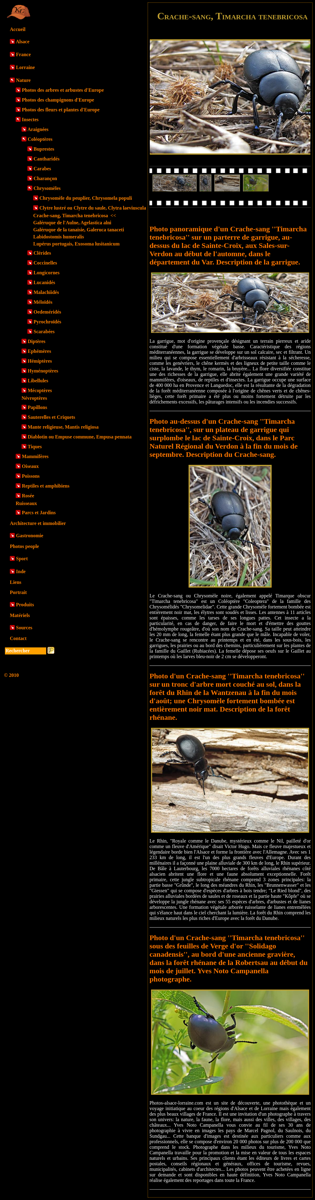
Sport (22, 558)
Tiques (35, 446)
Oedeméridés (47, 311)
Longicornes (46, 272)
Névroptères (34, 398)
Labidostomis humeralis (58, 236)
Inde (21, 571)
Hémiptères (40, 361)
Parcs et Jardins (39, 512)
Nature (23, 80)
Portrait (18, 592)
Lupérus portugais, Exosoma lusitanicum (76, 243)
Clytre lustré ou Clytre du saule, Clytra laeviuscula (92, 207)
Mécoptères (40, 390)
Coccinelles (45, 262)
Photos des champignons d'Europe (58, 99)
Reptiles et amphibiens (46, 485)
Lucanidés (44, 282)
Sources (24, 627)
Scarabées (44, 331)
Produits (25, 604)
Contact (18, 638)
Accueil (18, 29)
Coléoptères (40, 139)
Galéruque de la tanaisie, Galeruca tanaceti (78, 229)
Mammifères (35, 456)
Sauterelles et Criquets (51, 417)
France (23, 54)
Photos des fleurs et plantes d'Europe (61, 109)
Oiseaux (30, 466)
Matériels (20, 615)
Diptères (36, 341)
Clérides (42, 253)
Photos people (24, 546)
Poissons (31, 476)
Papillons (37, 407)
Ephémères (39, 351)
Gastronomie (29, 535)
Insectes (30, 119)
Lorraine (25, 67)
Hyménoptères (43, 370)
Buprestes (44, 149)
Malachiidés (46, 292)
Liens (15, 582)
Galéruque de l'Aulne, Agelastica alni (72, 222)
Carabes (42, 168)
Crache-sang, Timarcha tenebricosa (74, 215)
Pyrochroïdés (47, 321)
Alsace (22, 41)
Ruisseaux (26, 503)
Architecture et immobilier (38, 523)
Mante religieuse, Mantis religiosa (63, 427)
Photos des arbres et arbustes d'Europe (63, 90)
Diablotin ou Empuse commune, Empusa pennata (80, 436)
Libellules (38, 380)
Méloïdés (43, 302)
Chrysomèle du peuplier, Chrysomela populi (85, 198)
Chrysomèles (47, 188)
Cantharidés (46, 158)
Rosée (28, 495)
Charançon (45, 178)
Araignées (37, 129)
